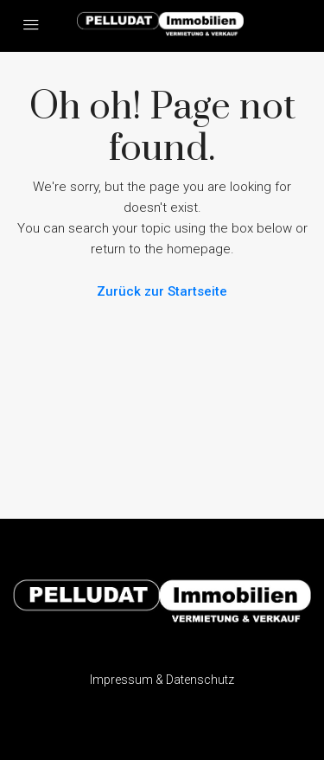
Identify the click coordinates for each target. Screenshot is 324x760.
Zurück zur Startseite (162, 291)
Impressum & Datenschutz (162, 680)
